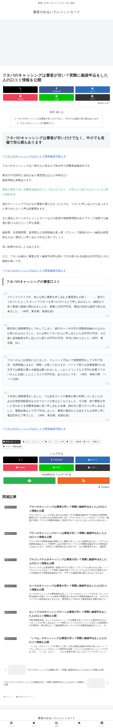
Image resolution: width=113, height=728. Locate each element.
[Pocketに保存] (20, 97)
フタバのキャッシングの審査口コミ (36, 123)
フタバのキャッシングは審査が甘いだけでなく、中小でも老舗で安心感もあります (57, 118)
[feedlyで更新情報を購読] (29, 481)
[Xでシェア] (20, 89)
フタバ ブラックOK (54, 442)
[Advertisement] (56, 43)
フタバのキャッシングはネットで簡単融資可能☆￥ (35, 156)
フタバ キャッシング (33, 442)
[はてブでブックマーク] (92, 89)
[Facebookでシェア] (56, 89)
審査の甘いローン (11, 442)
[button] (92, 97)
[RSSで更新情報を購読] (83, 481)
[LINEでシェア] (56, 97)
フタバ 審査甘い (92, 442)
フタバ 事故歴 (74, 442)
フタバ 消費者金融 (12, 447)
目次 (52, 112)
